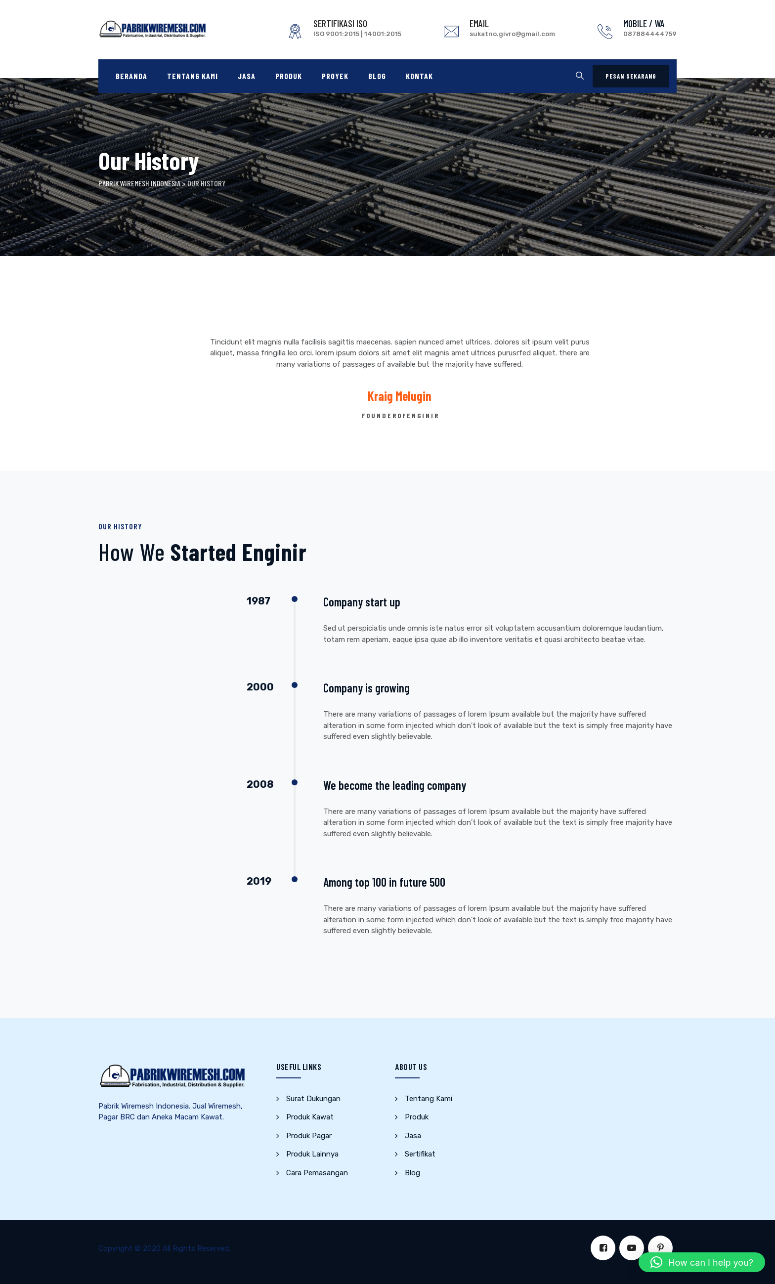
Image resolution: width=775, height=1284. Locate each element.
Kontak (419, 76)
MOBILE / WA (644, 23)
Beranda (131, 76)
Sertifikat (420, 1154)
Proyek (335, 76)
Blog (377, 76)
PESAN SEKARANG (630, 76)
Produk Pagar (309, 1135)
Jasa (247, 76)
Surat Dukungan (313, 1098)
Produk (288, 76)
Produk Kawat (310, 1117)
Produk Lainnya (312, 1154)
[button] (702, 1262)
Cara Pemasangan (317, 1172)
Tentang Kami (192, 76)
